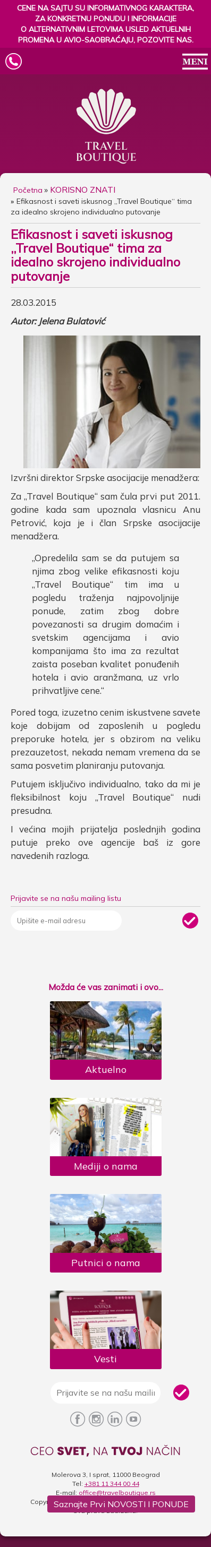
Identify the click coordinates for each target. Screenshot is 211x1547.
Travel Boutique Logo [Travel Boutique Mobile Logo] (100, 62)
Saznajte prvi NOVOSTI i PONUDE (121, 1504)
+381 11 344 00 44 (112, 1484)
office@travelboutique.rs (117, 1493)
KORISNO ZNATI (82, 189)
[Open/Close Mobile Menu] (195, 62)
